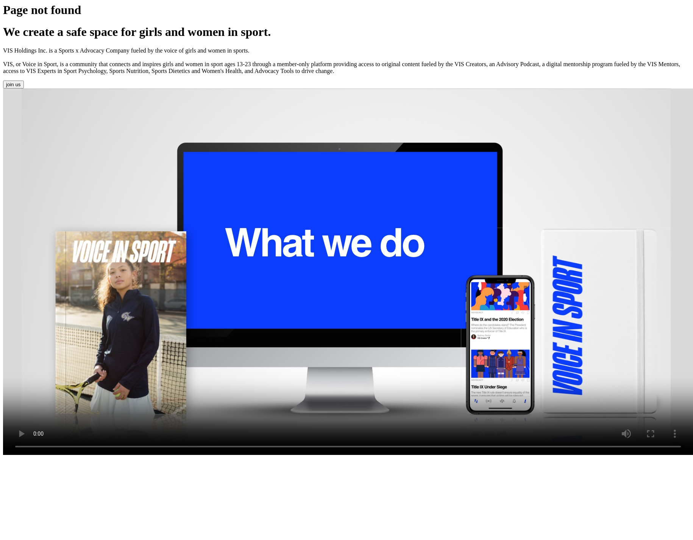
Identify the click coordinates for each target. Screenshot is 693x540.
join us (13, 84)
